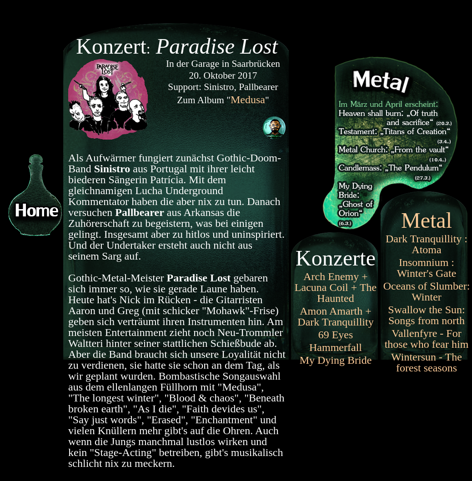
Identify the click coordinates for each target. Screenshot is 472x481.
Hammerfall (335, 347)
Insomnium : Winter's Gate (427, 267)
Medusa (248, 99)
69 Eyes (335, 335)
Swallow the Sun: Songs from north (426, 315)
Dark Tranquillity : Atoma (426, 244)
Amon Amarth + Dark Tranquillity (335, 316)
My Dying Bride (336, 360)
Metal (426, 220)
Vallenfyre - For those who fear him (427, 338)
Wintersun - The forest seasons (426, 362)
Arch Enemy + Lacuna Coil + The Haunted (336, 287)
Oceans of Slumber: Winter (426, 291)
